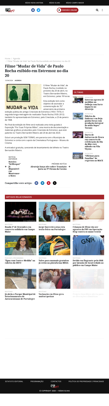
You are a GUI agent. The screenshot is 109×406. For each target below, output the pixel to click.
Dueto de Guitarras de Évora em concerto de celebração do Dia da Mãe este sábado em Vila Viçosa (94, 142)
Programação (36, 381)
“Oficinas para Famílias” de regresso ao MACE (94, 158)
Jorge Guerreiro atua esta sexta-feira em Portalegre (52, 228)
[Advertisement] (54, 35)
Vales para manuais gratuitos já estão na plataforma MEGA (54, 261)
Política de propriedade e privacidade (86, 381)
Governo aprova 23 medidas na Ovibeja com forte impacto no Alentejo (94, 104)
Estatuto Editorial (14, 381)
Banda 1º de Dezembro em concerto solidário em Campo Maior (20, 229)
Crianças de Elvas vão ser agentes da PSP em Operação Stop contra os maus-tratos (87, 229)
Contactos (56, 381)
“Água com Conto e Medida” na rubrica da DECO (20, 261)
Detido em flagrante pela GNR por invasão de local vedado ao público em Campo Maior (88, 262)
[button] (59, 10)
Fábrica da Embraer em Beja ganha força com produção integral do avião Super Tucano (94, 122)
